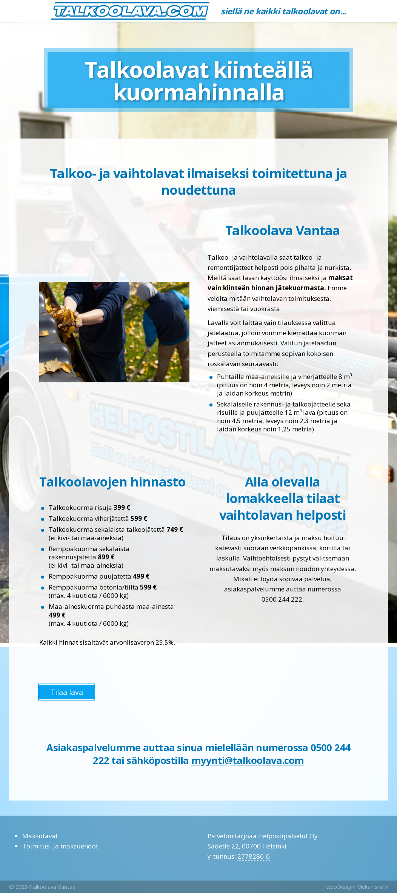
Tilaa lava (67, 692)
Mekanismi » (372, 886)
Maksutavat (40, 835)
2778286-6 (253, 856)
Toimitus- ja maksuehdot (60, 846)
